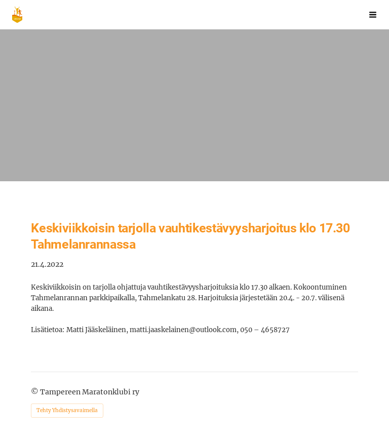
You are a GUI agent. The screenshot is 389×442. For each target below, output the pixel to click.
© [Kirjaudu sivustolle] (35, 391)
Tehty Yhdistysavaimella (67, 410)
